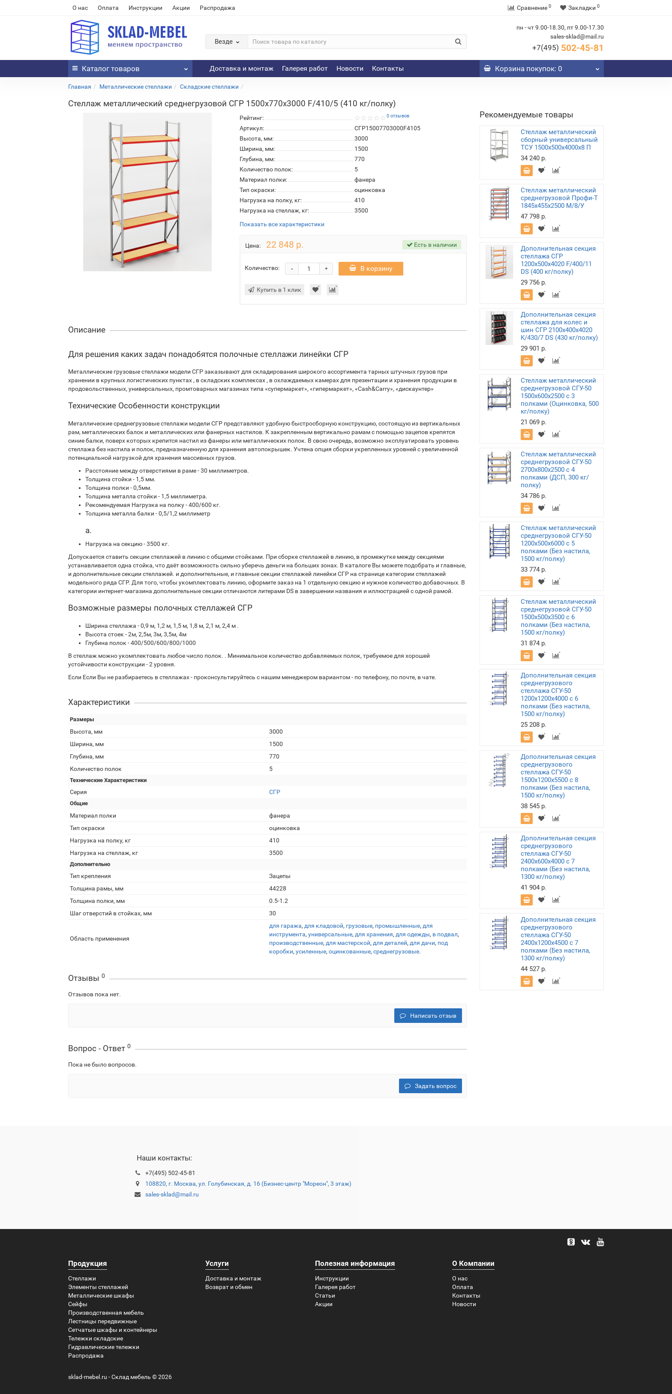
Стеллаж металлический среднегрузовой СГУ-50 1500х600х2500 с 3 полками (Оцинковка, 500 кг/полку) (560, 396)
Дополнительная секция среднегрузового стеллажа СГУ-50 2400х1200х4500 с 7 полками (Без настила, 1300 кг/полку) (558, 939)
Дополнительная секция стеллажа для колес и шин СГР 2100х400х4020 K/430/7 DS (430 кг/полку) (559, 326)
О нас (80, 7)
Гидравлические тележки (103, 1346)
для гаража (285, 925)
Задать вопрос (430, 1085)
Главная (79, 86)
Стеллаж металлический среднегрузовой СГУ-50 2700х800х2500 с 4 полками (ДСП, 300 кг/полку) (558, 469)
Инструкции (145, 7)
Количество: (262, 267)
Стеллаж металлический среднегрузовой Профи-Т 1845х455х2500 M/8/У (559, 198)
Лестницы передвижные (102, 1321)
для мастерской (348, 942)
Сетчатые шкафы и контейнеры (112, 1329)
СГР (274, 791)
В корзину (371, 268)
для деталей (390, 942)
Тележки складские (95, 1338)
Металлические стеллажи (135, 86)
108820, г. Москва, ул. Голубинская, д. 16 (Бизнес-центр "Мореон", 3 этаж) (248, 1183)
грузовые (359, 925)
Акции (181, 7)
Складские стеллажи (209, 86)
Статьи (325, 1295)
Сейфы (77, 1304)
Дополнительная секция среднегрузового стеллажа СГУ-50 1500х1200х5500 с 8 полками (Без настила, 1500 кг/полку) (558, 776)
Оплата (108, 7)
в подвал (445, 934)
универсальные (330, 934)
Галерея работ (305, 68)
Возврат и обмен (228, 1286)
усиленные (311, 951)
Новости (349, 68)
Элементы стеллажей (98, 1286)
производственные (296, 942)
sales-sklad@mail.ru (172, 1194)
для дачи (422, 942)
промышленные (397, 925)
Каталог (130, 66)
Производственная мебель (106, 1312)
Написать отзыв (428, 1015)
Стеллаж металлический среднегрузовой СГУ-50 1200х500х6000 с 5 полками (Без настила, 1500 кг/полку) (558, 543)
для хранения (374, 934)
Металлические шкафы (101, 1295)
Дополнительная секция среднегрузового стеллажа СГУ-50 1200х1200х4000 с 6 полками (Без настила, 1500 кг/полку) (558, 695)
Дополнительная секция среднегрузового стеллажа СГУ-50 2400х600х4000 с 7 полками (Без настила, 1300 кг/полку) (558, 857)
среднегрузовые (396, 951)
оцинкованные (350, 951)
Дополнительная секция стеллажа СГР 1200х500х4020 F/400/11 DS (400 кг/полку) (558, 260)
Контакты (388, 68)
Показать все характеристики (282, 224)
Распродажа (217, 7)
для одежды (413, 934)
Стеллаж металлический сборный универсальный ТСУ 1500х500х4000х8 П (559, 139)
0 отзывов (398, 116)
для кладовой (323, 925)
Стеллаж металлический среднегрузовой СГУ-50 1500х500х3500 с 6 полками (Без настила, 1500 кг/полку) (558, 617)
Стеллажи (82, 1278)
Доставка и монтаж (241, 68)
